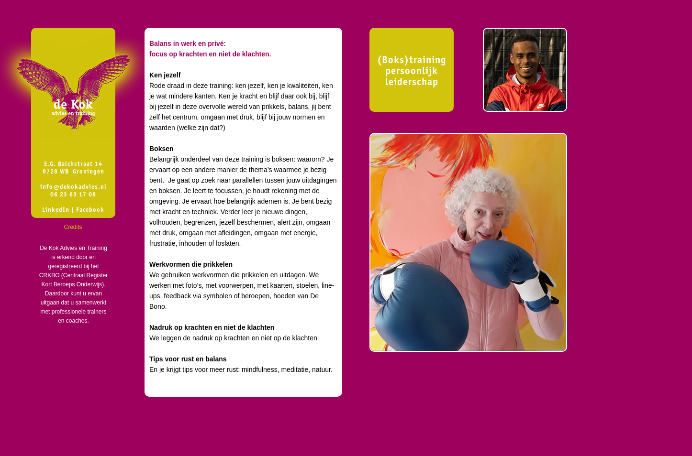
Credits (73, 227)
